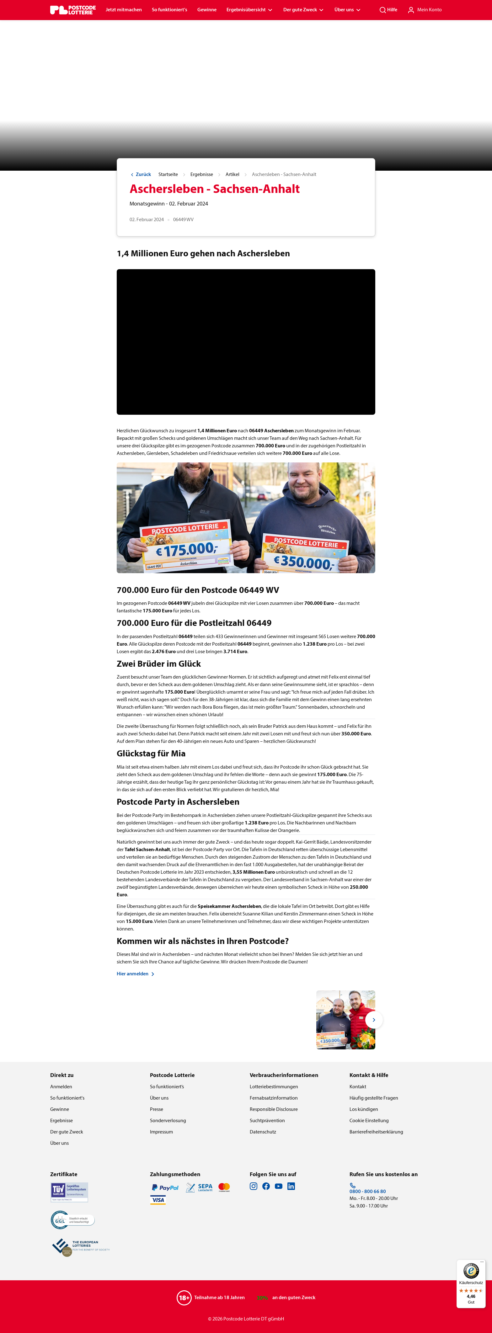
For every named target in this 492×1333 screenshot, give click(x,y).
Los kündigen (364, 1109)
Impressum (161, 1132)
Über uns (347, 10)
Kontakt (358, 1087)
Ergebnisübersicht (250, 10)
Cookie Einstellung (369, 1120)
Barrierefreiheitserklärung (376, 1132)
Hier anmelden (136, 974)
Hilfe (388, 10)
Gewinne (207, 10)
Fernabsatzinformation (274, 1098)
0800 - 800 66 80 (368, 1188)
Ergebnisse (201, 174)
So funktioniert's (169, 10)
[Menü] (482, 1263)
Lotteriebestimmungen (274, 1087)
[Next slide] (374, 1020)
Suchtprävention (267, 1120)
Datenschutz (263, 1132)
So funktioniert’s (167, 1087)
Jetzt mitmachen (124, 10)
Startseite (168, 174)
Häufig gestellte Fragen (374, 1098)
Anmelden (61, 1087)
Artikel (232, 174)
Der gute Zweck (303, 10)
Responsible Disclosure (274, 1109)
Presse (156, 1109)
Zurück (140, 174)
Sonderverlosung (168, 1120)
